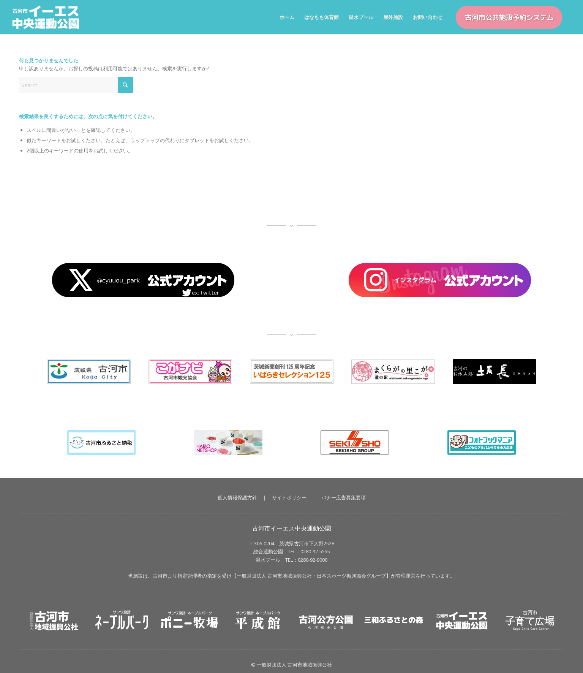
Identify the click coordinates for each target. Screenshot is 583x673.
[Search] (76, 85)
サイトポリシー (289, 497)
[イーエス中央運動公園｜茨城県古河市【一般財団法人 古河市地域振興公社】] (50, 17)
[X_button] (143, 280)
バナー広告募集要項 (343, 497)
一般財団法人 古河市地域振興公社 (274, 575)
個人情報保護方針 (237, 497)
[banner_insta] (440, 280)
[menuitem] (287, 17)
